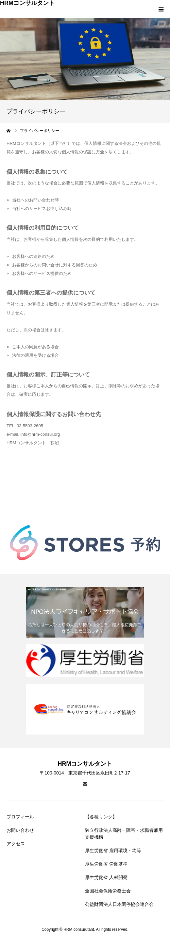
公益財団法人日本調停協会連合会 (119, 904)
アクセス (16, 843)
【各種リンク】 (101, 816)
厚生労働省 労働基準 (106, 864)
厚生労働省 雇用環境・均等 (113, 850)
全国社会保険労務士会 (108, 890)
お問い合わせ (20, 830)
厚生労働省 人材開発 (106, 877)
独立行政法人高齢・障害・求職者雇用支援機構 (124, 834)
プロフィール (20, 816)
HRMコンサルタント (27, 3)
